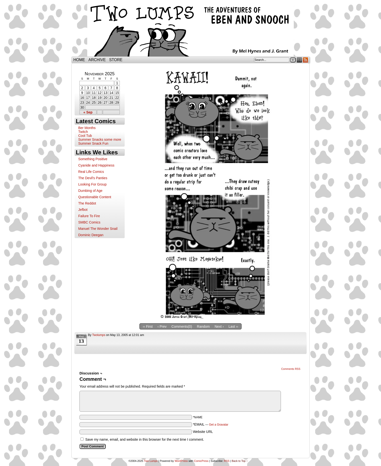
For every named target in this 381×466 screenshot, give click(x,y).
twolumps (98, 335)
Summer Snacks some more (99, 139)
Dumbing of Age (90, 191)
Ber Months (87, 128)
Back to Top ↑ (240, 460)
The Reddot (87, 203)
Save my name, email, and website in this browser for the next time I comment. (144, 439)
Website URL (203, 432)
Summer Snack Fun (93, 143)
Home (79, 60)
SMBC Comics (89, 222)
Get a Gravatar (218, 424)
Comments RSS (290, 368)
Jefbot (82, 210)
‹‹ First (148, 326)
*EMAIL (210, 424)
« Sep (87, 112)
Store (115, 60)
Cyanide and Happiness (96, 165)
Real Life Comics (91, 172)
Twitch (83, 132)
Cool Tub (85, 136)
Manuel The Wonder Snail (97, 229)
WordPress (181, 460)
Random (203, 326)
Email (299, 60)
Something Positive (92, 159)
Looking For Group (92, 184)
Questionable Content (94, 197)
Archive (97, 60)
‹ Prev (161, 326)
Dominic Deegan (91, 235)
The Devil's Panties (92, 178)
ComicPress (201, 460)
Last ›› (233, 326)
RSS (306, 60)
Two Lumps (190, 29)
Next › (219, 326)
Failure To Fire (89, 216)
